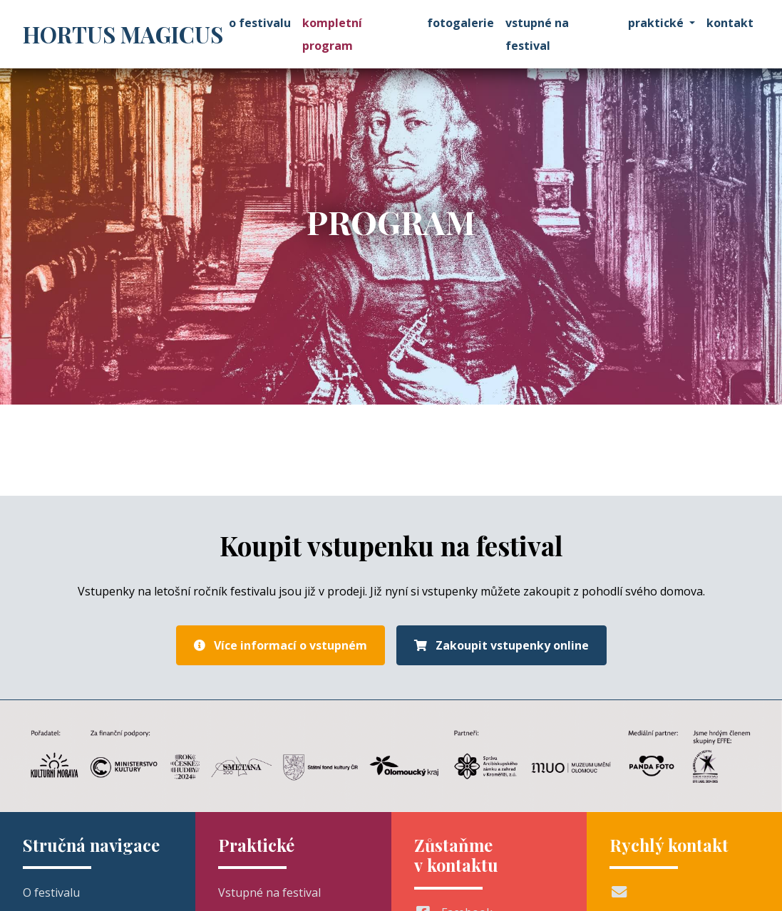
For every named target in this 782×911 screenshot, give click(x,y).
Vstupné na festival (537, 34)
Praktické (656, 23)
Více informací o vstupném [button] (280, 645)
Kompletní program (332, 34)
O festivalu (260, 23)
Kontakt (729, 23)
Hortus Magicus (123, 34)
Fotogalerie (460, 23)
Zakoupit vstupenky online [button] (501, 645)
